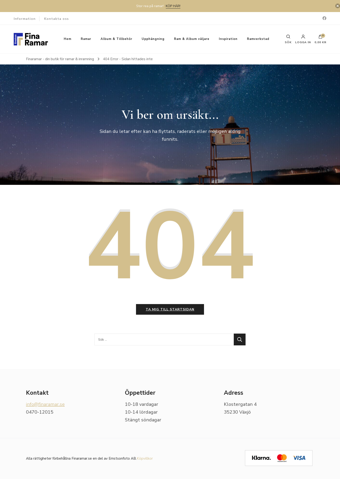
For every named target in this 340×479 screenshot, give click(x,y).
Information (25, 19)
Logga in (303, 39)
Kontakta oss (56, 19)
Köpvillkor (145, 458)
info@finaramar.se (45, 404)
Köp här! (173, 6)
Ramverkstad (258, 39)
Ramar (86, 39)
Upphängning (153, 39)
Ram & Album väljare (191, 39)
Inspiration (228, 39)
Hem (67, 39)
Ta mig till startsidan (170, 309)
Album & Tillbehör (116, 39)
